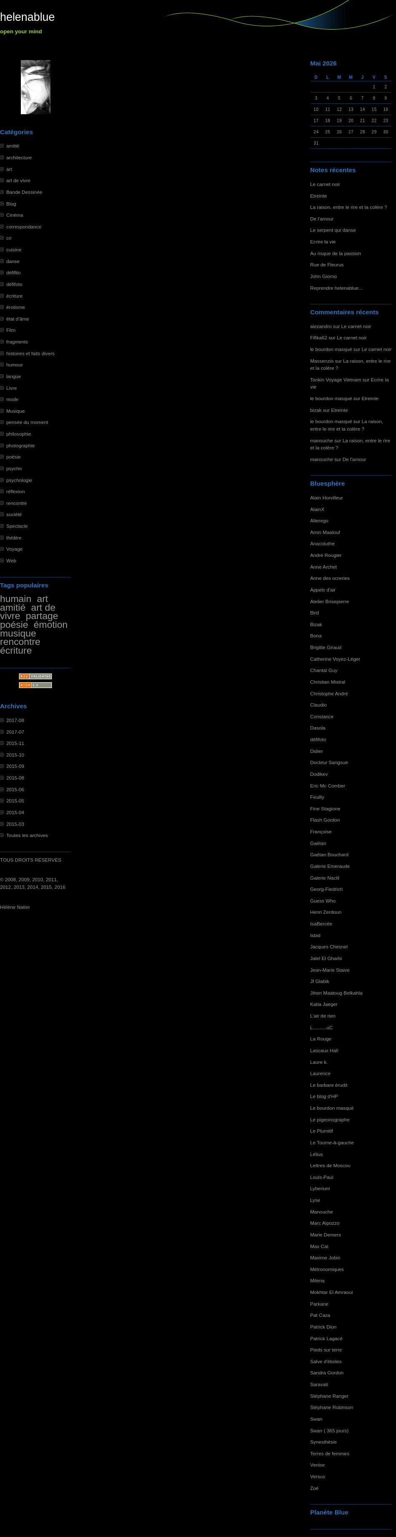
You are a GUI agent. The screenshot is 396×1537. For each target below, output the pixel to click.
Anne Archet (323, 566)
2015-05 (15, 800)
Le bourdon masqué (332, 1108)
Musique (15, 411)
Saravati (319, 1384)
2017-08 (15, 720)
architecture (19, 157)
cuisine (14, 249)
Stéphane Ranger (329, 1396)
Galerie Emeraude (330, 866)
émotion (51, 624)
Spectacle (17, 526)
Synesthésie (323, 1441)
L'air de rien (323, 1015)
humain (15, 598)
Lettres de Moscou (330, 1165)
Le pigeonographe (330, 1119)
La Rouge (320, 1038)
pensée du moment (27, 422)
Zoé (314, 1488)
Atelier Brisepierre (329, 601)
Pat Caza (320, 1315)
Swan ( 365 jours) (329, 1430)
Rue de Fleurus (326, 264)
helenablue (27, 17)
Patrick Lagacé (326, 1338)
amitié (12, 145)
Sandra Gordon (326, 1372)
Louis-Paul (321, 1177)
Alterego (319, 520)
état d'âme (17, 318)
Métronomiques (327, 1269)
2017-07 (15, 732)
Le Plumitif (321, 1130)
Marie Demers (325, 1234)
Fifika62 (318, 337)
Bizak (316, 624)
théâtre (14, 537)
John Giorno (323, 276)
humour (14, 364)
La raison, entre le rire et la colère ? (348, 207)
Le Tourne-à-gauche (332, 1142)
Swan (316, 1419)
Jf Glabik (319, 981)
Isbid (315, 935)
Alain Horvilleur (326, 497)
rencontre (16, 503)
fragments (17, 341)
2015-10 (15, 754)
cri (8, 238)
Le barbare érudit (329, 1085)
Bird (314, 612)
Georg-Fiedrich (326, 889)
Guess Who (323, 900)
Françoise (321, 831)
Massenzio (321, 361)
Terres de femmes (329, 1453)
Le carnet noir (325, 184)
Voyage (14, 549)
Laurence (320, 1073)
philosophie (18, 433)
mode (12, 399)
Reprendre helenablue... (336, 288)
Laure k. (319, 1062)
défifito (13, 272)
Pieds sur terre (326, 1349)
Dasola (318, 727)
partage (42, 615)
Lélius (316, 1154)
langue (13, 376)
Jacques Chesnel (329, 946)
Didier (316, 751)
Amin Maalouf (325, 532)
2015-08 (15, 777)
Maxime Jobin (325, 1257)
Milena (317, 1280)
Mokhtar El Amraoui (331, 1292)
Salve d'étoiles (325, 1361)
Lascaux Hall (324, 1050)
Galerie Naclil (324, 877)
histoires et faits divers (30, 353)
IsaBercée (321, 923)
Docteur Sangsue (329, 762)
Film (10, 330)
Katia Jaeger (324, 1004)
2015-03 (15, 824)
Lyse (315, 1200)
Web (11, 560)
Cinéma (14, 215)
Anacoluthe (322, 543)
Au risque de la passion (335, 253)
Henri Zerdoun (325, 912)
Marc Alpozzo (325, 1223)
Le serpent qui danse (333, 230)
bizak (315, 410)
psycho (14, 468)
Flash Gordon (325, 819)
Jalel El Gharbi (326, 958)
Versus (317, 1476)
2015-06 (15, 789)
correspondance (23, 226)
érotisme (15, 307)
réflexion (15, 491)
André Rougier (326, 555)
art (9, 169)
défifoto (14, 284)
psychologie (19, 480)
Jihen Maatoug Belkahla (336, 992)
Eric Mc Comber (327, 785)
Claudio (318, 704)
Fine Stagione (325, 808)
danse (13, 261)
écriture (14, 295)
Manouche (321, 1211)
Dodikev (319, 774)
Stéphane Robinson (331, 1407)
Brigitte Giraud (325, 647)
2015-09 (15, 766)
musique (18, 633)
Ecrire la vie (323, 241)
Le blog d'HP (324, 1096)
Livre (11, 388)
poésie (13, 456)
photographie (20, 445)
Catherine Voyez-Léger (335, 659)
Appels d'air (323, 589)
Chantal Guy (323, 670)
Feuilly (317, 797)
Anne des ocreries (330, 578)
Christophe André (329, 693)
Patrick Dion (323, 1326)
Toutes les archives (27, 835)
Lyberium (320, 1188)
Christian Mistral (327, 682)
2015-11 (15, 743)
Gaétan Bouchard (329, 854)
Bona (315, 635)
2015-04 (15, 812)
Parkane (319, 1303)
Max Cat (319, 1246)
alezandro (321, 326)
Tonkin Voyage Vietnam (335, 379)
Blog (11, 203)
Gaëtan (318, 843)
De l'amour (321, 218)
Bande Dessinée (24, 192)
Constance (321, 716)
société (14, 514)
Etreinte (318, 195)
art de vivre (18, 180)
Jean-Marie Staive (330, 970)
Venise (317, 1464)
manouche (321, 440)
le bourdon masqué (331, 349)
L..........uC (321, 1027)
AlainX (317, 509)
